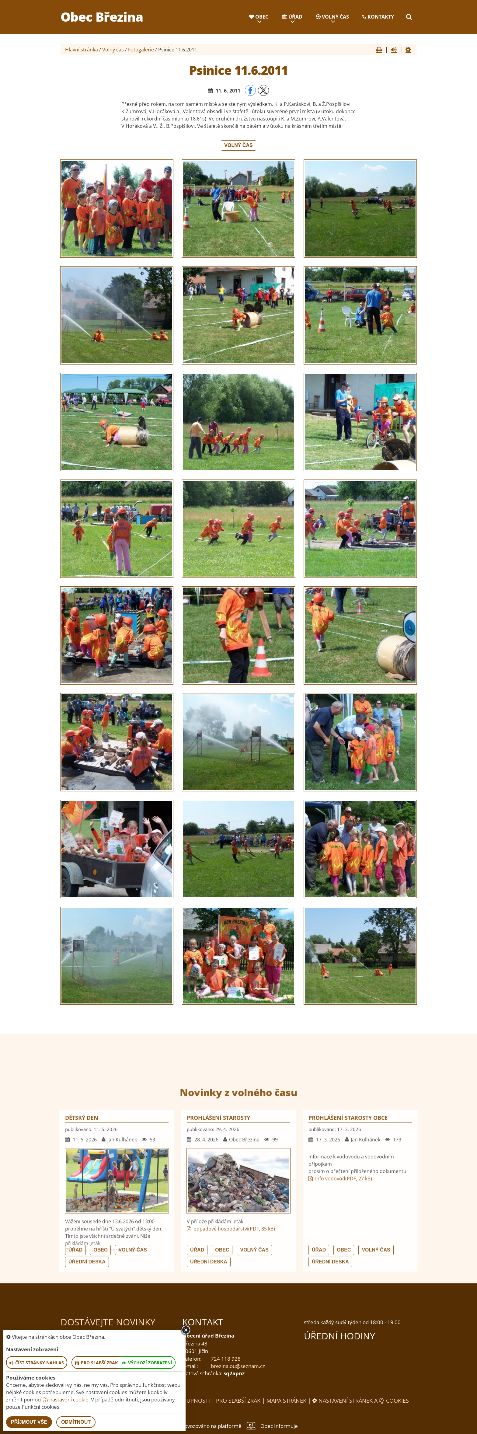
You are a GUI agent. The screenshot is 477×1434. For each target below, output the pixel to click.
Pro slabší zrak (238, 1400)
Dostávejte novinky (108, 1322)
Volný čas (332, 16)
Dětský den (81, 1229)
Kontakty (378, 16)
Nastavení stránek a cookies (360, 1400)
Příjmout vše (29, 1422)
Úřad (292, 16)
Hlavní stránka (81, 49)
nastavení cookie (66, 1399)
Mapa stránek (286, 1400)
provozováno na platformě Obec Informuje (238, 1425)
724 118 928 (226, 1358)
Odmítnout (76, 1422)
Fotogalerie (141, 49)
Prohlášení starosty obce (348, 1229)
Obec (258, 16)
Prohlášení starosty (218, 1229)
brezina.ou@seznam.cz (238, 1365)
